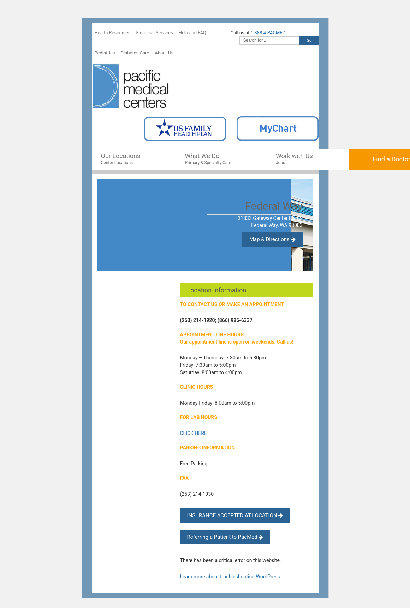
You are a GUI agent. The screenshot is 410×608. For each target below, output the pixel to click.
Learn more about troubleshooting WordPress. (230, 576)
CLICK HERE (193, 433)
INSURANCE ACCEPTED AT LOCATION (235, 515)
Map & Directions (272, 239)
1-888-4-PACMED (267, 32)
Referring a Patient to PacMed (225, 537)
